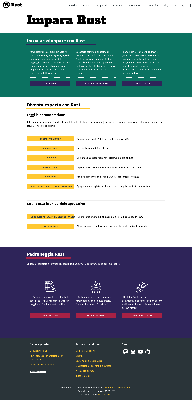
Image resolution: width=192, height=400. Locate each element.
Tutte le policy (83, 375)
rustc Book (50, 177)
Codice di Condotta (86, 350)
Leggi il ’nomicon (96, 316)
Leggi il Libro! (50, 84)
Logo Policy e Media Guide (89, 360)
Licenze (80, 355)
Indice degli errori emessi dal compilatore (52, 186)
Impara (86, 5)
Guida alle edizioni (50, 148)
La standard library (50, 139)
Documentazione (38, 350)
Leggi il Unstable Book (142, 316)
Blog (166, 5)
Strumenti (118, 5)
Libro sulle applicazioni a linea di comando (52, 217)
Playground (101, 5)
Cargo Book (50, 158)
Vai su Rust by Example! (96, 84)
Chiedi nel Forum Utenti (42, 364)
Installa (73, 5)
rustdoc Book (50, 167)
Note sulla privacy (85, 370)
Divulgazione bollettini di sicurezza (93, 365)
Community (152, 5)
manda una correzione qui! (117, 387)
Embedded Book (50, 226)
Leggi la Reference (50, 316)
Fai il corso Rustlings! (142, 84)
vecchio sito (104, 394)
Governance (134, 5)
